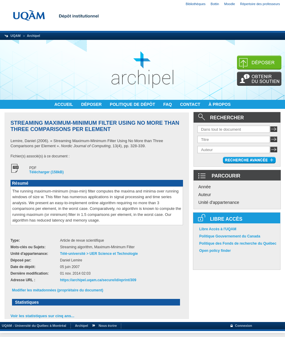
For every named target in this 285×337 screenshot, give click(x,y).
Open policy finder (215, 251)
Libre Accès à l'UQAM (217, 229)
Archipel (33, 35)
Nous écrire (108, 325)
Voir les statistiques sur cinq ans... (42, 316)
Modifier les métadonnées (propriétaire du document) (57, 290)
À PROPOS (219, 104)
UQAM (15, 35)
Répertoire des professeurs (260, 4)
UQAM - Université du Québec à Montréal (33, 325)
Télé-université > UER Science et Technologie (99, 254)
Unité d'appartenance (218, 202)
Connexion (243, 325)
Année (204, 186)
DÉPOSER (92, 104)
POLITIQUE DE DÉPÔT (133, 104)
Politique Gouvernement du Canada (229, 236)
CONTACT (190, 104)
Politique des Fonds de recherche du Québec (237, 243)
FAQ (168, 104)
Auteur (204, 194)
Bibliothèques (196, 4)
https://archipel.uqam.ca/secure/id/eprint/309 (98, 280)
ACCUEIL (64, 104)
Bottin (215, 4)
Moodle (229, 4)
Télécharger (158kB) (46, 172)
